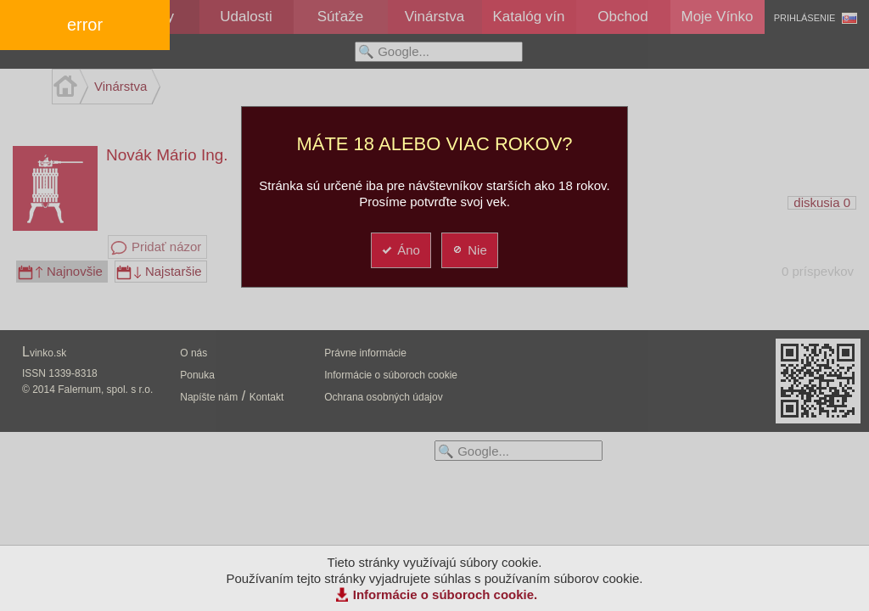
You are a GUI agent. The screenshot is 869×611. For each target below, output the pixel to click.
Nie (469, 250)
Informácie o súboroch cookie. (445, 594)
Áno (400, 250)
